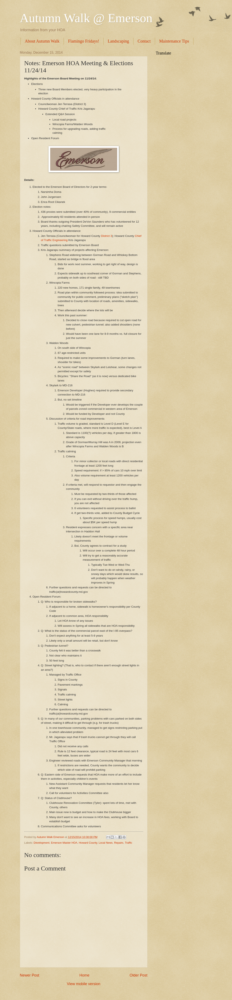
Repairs (118, 842)
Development (42, 842)
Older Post (138, 975)
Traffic (128, 842)
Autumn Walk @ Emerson (86, 18)
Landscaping (118, 41)
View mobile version (83, 984)
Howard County (88, 842)
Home (84, 975)
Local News (106, 842)
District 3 (106, 235)
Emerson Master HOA (64, 842)
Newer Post (29, 975)
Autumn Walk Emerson (51, 837)
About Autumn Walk (42, 41)
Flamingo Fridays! (83, 41)
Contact (144, 41)
